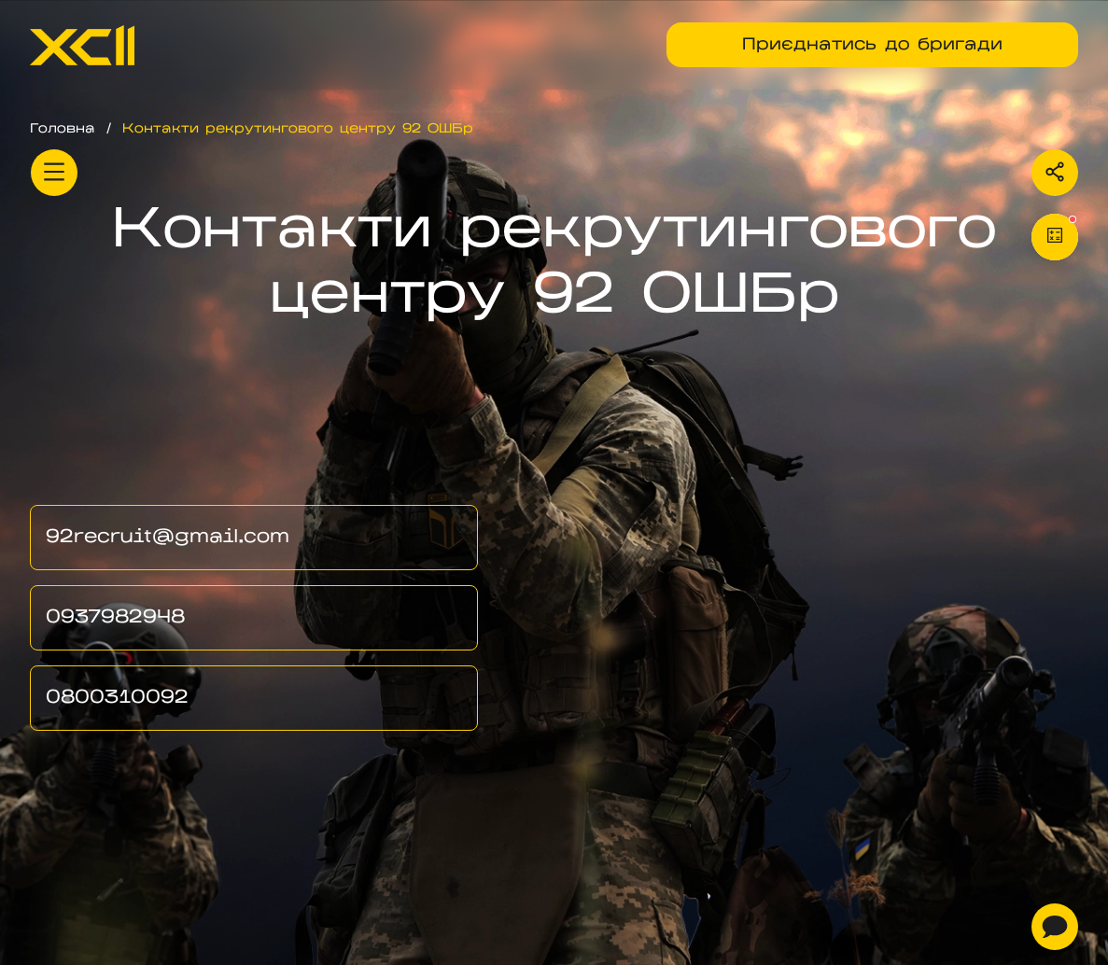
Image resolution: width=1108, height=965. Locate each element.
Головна (62, 129)
